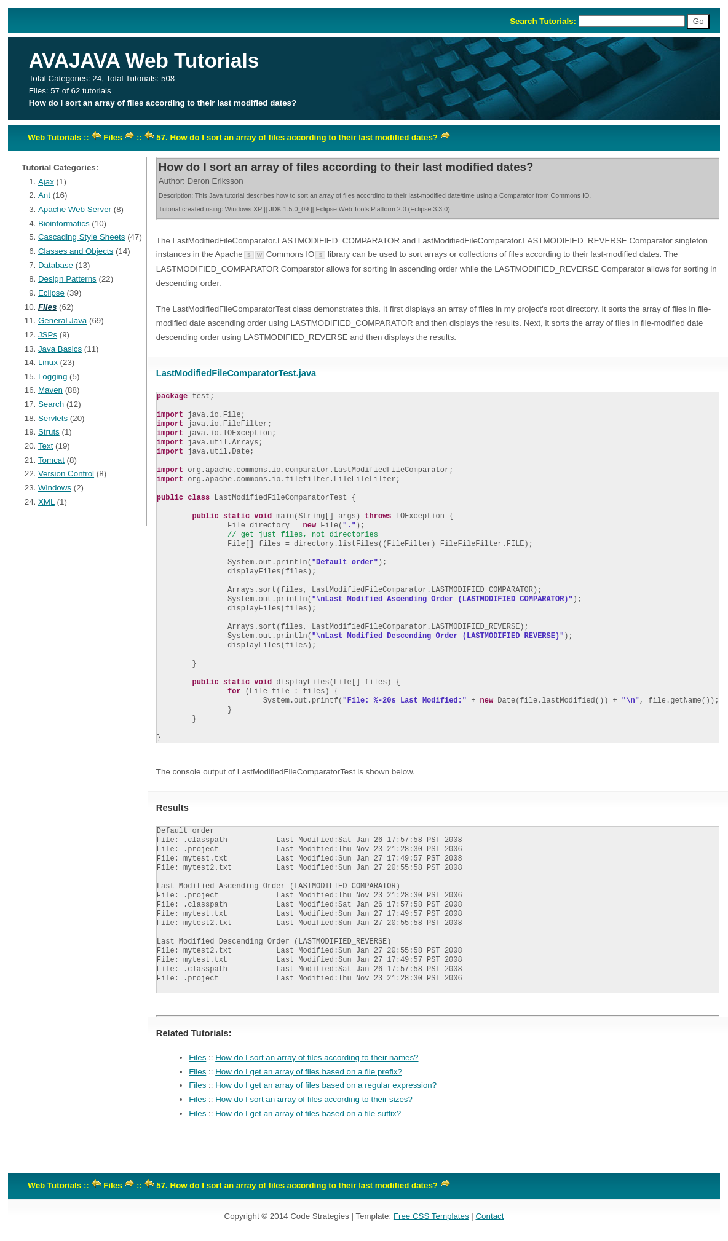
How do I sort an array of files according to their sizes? (314, 1099)
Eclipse (51, 292)
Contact (489, 1216)
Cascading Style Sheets (81, 237)
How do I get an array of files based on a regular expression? (326, 1085)
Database (55, 265)
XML (46, 501)
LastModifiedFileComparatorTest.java (236, 373)
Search (51, 404)
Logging (52, 376)
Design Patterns (67, 278)
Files (112, 137)
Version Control (66, 473)
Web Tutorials (54, 137)
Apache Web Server (74, 209)
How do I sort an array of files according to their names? (316, 1057)
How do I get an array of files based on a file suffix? (308, 1113)
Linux (48, 362)
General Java (62, 320)
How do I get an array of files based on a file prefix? (308, 1071)
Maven (50, 390)
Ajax (46, 181)
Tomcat (51, 460)
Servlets (53, 418)
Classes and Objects (75, 251)
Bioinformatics (64, 223)
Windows (54, 487)
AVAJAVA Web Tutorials (144, 60)
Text (45, 446)
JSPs (47, 334)
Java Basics (60, 348)
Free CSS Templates (431, 1216)
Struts (49, 431)
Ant (44, 195)
